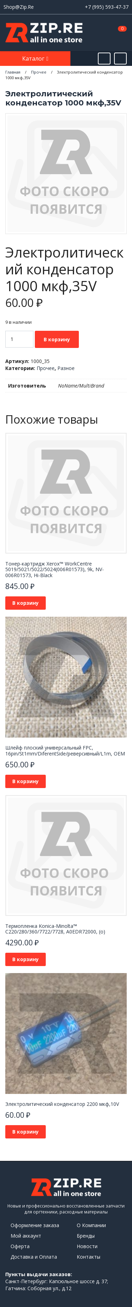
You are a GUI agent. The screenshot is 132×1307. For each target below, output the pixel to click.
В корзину (57, 339)
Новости (87, 1246)
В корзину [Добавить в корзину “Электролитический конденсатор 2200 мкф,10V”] (25, 1131)
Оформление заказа (35, 1225)
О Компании (91, 1225)
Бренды (86, 1235)
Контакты (88, 1256)
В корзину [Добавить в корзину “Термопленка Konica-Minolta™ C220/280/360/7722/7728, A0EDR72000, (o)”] (25, 959)
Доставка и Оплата (34, 1256)
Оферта (20, 1246)
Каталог (34, 58)
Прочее (46, 368)
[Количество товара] (19, 339)
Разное (66, 368)
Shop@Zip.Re (19, 7)
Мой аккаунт (26, 1235)
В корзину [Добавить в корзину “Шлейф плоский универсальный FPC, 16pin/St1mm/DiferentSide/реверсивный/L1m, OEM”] (25, 781)
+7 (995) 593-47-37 (106, 7)
